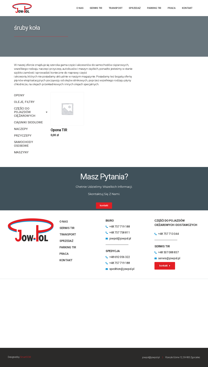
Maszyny (21, 152)
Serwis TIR (96, 8)
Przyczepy (23, 135)
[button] (104, 205)
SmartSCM (25, 357)
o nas (79, 8)
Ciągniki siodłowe (28, 122)
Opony (19, 95)
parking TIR (154, 8)
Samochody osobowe (23, 144)
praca (172, 8)
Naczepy (21, 129)
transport (115, 8)
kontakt (187, 8)
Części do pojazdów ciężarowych (30, 112)
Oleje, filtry (24, 102)
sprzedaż (135, 8)
